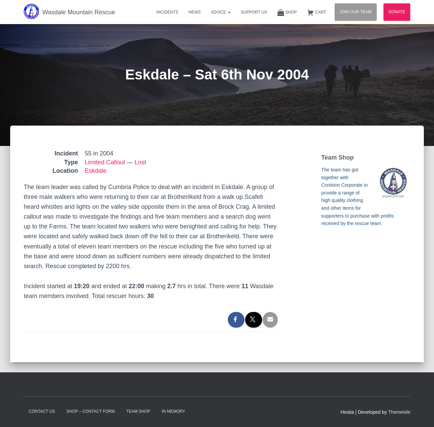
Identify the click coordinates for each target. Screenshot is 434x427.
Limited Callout (105, 162)
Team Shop (138, 411)
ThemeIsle (399, 412)
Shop (287, 12)
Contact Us (42, 411)
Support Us (254, 12)
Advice (221, 12)
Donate (397, 12)
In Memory (173, 411)
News (195, 12)
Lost (140, 162)
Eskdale (95, 170)
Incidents (167, 12)
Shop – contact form (90, 411)
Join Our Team (356, 12)
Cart (316, 12)
